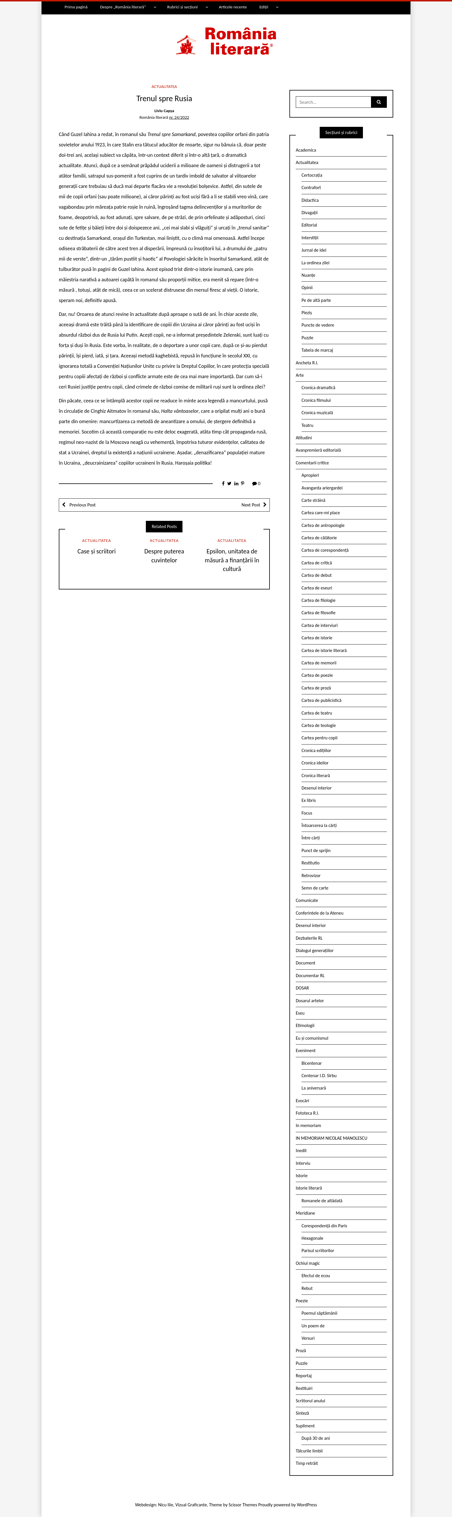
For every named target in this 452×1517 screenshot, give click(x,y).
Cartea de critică (317, 563)
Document (305, 963)
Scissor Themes (243, 1504)
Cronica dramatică (318, 387)
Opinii (307, 287)
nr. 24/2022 (179, 117)
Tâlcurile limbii (309, 1451)
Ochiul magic (308, 1263)
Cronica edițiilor (316, 750)
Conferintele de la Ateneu (319, 913)
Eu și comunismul (312, 1038)
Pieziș (307, 312)
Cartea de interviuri (320, 625)
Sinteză (302, 1413)
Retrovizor (311, 875)
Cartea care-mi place (321, 512)
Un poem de (313, 1325)
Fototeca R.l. (307, 1113)
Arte (300, 375)
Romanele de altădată (322, 1200)
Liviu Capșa (164, 110)
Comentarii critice (312, 463)
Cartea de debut (317, 575)
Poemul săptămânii (319, 1313)
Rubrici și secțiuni (182, 7)
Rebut (307, 1288)
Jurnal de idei (314, 250)
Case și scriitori (97, 551)
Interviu (303, 1163)
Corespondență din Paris (324, 1225)
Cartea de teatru (317, 713)
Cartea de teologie (319, 725)
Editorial (309, 225)
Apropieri (310, 475)
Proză (301, 1350)
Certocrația (312, 175)
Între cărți (311, 838)
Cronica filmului (316, 400)
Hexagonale (312, 1238)
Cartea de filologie (319, 600)
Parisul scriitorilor (318, 1250)
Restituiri (304, 1388)
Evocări (302, 1100)
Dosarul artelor (310, 1000)
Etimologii (305, 1025)
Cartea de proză (316, 688)
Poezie (302, 1300)
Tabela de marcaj (317, 350)
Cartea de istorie (317, 637)
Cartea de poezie (317, 675)
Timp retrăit (307, 1463)
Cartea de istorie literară (324, 650)
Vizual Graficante (191, 1504)
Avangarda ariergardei (322, 488)
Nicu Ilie (165, 1504)
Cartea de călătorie (319, 537)
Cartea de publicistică (321, 700)
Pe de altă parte (316, 300)
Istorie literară (309, 1188)
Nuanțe (308, 275)
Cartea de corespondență (325, 550)
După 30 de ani (316, 1438)
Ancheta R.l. (307, 362)
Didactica (310, 200)
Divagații (310, 212)
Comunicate (307, 900)
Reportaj (304, 1375)
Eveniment (306, 1050)
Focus (307, 813)
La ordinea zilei (315, 262)
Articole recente (233, 7)
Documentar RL (310, 975)
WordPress (307, 1504)
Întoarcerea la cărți (319, 825)
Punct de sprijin (316, 850)
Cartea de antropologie (323, 525)
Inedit (301, 1150)
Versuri (308, 1338)
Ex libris (309, 800)
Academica (306, 150)
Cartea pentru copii (320, 737)
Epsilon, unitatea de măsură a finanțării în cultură (232, 560)
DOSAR (302, 988)
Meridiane (305, 1213)
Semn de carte (315, 888)
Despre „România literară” (123, 7)
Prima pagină (76, 7)
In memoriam (308, 1125)
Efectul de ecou (316, 1275)
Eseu (300, 1013)
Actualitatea (164, 86)
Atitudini (304, 437)
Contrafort (311, 187)
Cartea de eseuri (317, 588)
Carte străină (313, 500)
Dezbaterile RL (309, 938)
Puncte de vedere (318, 325)
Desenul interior (317, 788)
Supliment (305, 1426)
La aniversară (314, 1088)
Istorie (302, 1175)
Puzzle (307, 337)
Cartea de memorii (319, 663)
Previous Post (82, 505)
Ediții (263, 7)
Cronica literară (316, 775)
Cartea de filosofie (319, 612)
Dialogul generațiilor (315, 950)
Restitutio (310, 863)
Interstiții (310, 237)
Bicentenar (312, 1063)
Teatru (307, 425)
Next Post (251, 505)
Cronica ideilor (315, 763)
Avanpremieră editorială (318, 450)
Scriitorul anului (310, 1400)
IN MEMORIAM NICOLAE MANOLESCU (331, 1138)
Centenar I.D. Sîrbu (319, 1075)
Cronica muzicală (317, 412)
